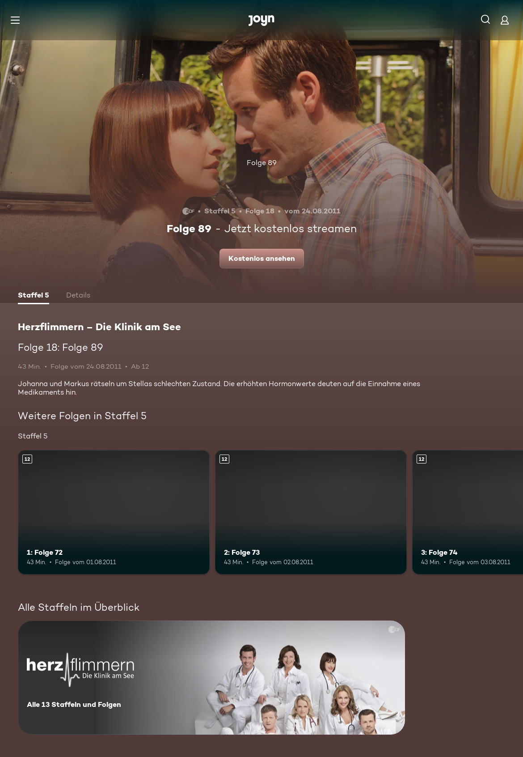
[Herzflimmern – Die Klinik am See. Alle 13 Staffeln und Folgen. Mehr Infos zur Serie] (211, 678)
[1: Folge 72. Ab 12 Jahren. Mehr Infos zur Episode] (114, 512)
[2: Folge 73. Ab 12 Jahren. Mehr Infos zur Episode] (311, 512)
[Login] (504, 20)
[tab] (33, 296)
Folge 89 (262, 162)
